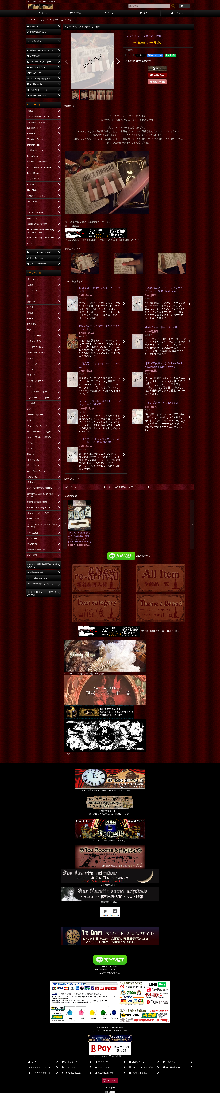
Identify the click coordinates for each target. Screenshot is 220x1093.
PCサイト (111, 1080)
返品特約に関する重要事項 (138, 61)
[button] (67, 61)
